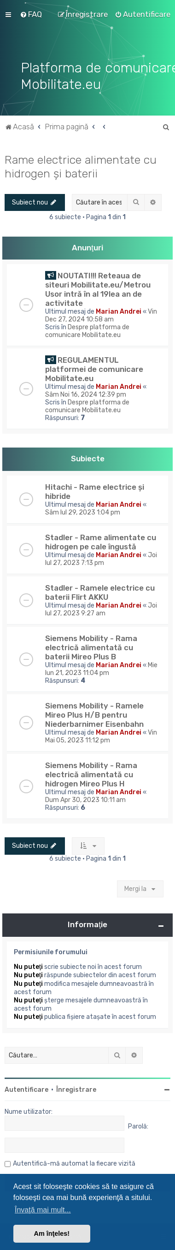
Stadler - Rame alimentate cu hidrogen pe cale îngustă (100, 542)
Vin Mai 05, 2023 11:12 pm (101, 736)
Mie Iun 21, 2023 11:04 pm (101, 669)
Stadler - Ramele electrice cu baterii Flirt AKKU (100, 592)
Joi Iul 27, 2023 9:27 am (101, 609)
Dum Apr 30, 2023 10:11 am (85, 800)
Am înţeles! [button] (52, 1233)
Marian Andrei (118, 311)
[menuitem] (31, 14)
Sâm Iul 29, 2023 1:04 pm (82, 512)
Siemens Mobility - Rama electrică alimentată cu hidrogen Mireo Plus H (91, 774)
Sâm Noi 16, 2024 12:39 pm (85, 394)
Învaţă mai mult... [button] (43, 1210)
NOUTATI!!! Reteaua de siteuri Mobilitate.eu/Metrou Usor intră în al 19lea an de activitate (98, 289)
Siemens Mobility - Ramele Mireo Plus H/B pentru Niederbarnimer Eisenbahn (94, 715)
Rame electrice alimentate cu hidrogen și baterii (81, 166)
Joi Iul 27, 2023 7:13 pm (101, 559)
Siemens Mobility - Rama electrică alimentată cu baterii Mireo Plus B (91, 647)
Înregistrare (76, 1090)
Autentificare (26, 1090)
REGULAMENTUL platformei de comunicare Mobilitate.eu (94, 369)
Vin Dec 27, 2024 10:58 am (101, 315)
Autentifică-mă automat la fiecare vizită (74, 1163)
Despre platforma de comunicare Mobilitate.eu (87, 331)
